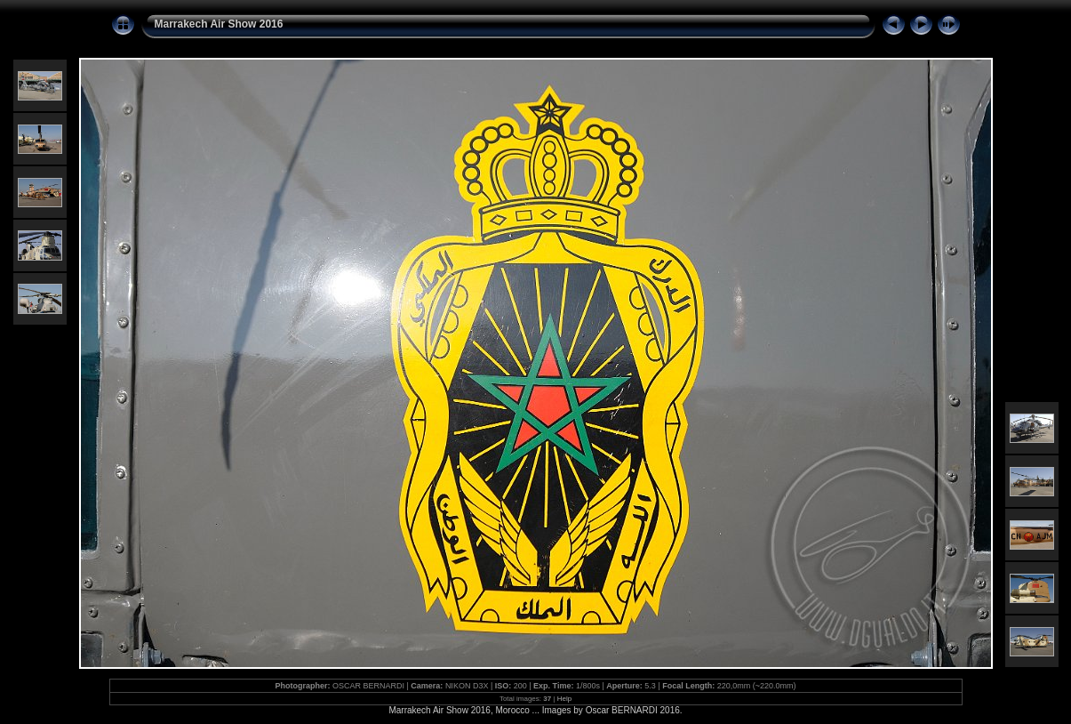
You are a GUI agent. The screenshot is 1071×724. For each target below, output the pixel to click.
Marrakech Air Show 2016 (219, 24)
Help (564, 699)
